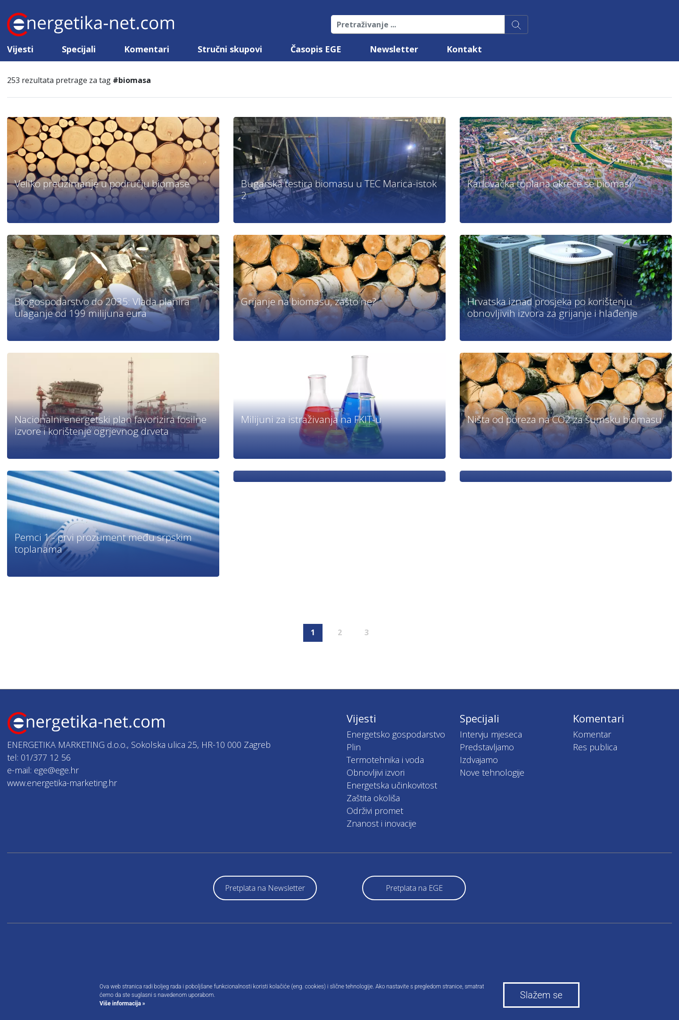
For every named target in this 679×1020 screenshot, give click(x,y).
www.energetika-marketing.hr (62, 782)
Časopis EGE (315, 49)
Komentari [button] (146, 49)
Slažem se (541, 995)
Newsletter (394, 49)
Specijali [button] (79, 49)
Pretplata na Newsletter (265, 888)
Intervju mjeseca (491, 734)
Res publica (595, 747)
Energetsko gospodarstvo (396, 734)
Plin (354, 747)
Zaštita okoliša (373, 798)
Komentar (592, 734)
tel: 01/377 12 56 (39, 757)
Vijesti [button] (20, 49)
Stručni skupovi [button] (230, 49)
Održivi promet (375, 810)
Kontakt (464, 49)
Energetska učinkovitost (392, 785)
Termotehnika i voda (385, 759)
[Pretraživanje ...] (418, 24)
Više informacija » (122, 1003)
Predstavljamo (487, 747)
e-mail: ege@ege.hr (43, 770)
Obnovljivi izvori (376, 772)
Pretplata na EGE (414, 888)
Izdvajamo (479, 759)
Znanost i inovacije (381, 823)
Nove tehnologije (492, 772)
